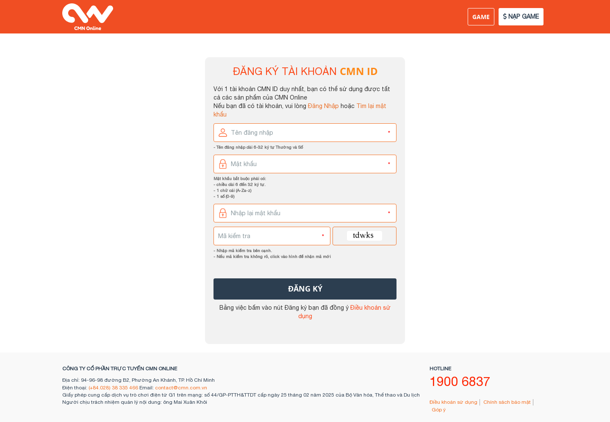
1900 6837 (460, 381)
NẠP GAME (521, 16)
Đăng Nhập (323, 106)
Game (481, 17)
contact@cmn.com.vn (181, 388)
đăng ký (305, 288)
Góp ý (439, 410)
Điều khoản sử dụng (453, 402)
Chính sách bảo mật (507, 402)
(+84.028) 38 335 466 (113, 388)
